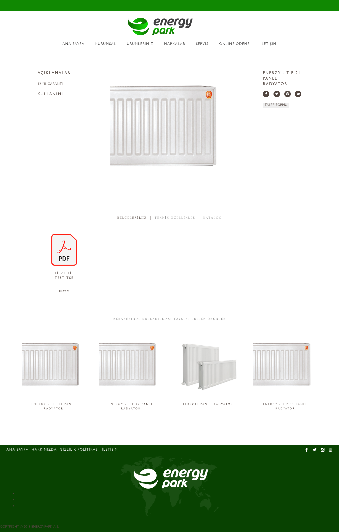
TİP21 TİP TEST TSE (64, 276)
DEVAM (64, 291)
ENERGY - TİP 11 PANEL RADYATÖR (54, 406)
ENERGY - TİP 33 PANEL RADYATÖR (285, 406)
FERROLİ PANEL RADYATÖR (208, 404)
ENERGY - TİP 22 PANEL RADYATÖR (131, 406)
